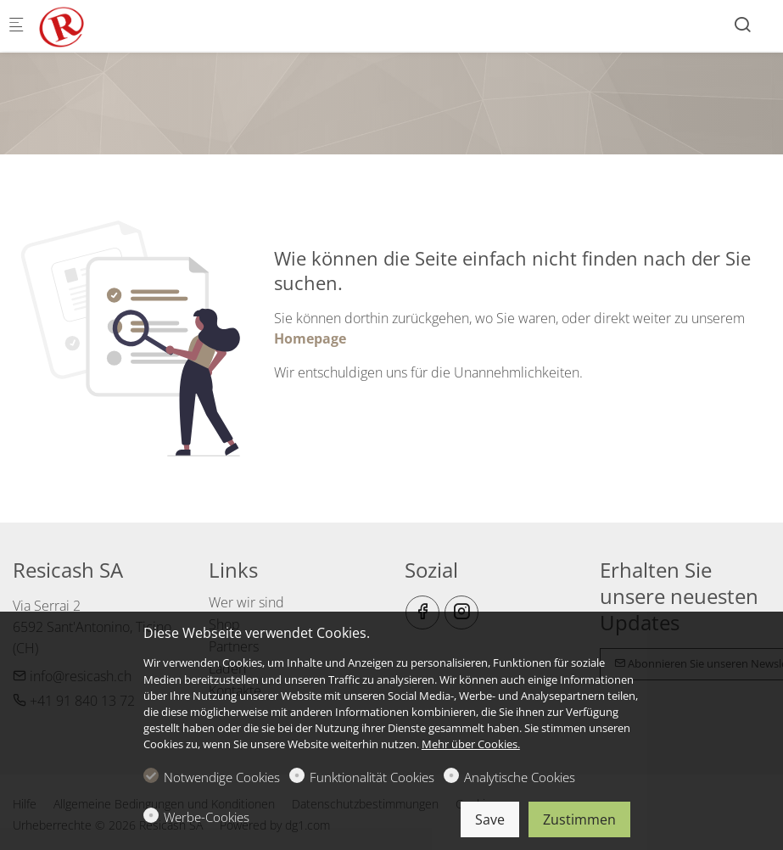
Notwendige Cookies (222, 777)
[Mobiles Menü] (16, 26)
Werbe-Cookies (206, 816)
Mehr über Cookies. (471, 744)
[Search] (742, 24)
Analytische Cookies (519, 777)
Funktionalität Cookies (372, 777)
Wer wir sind (246, 602)
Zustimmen (579, 819)
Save (490, 819)
